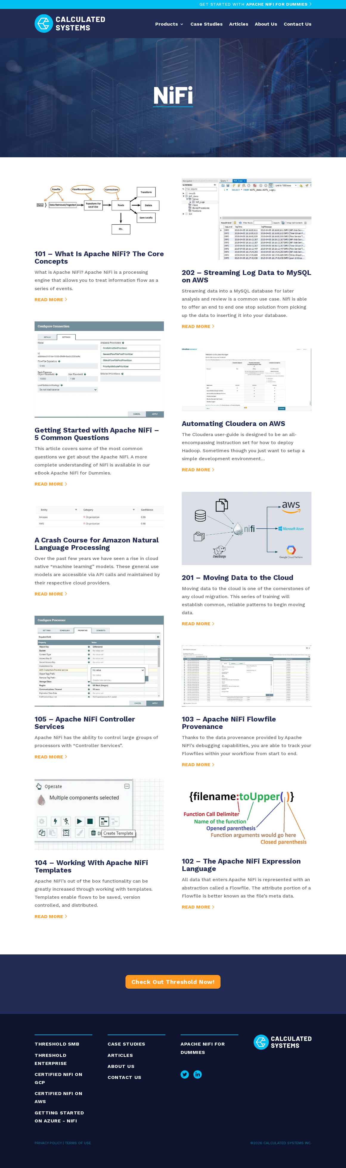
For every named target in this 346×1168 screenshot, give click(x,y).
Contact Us (297, 24)
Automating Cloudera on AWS (233, 423)
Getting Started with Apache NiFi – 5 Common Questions (97, 434)
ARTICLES (120, 1055)
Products (166, 24)
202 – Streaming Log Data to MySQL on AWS (246, 276)
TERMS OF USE (78, 1143)
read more (49, 299)
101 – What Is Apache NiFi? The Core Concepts (99, 257)
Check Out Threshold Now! (173, 981)
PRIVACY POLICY (48, 1143)
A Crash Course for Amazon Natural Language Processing (97, 544)
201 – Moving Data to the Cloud (237, 577)
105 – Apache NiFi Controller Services (85, 723)
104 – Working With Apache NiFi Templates (91, 866)
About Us (266, 24)
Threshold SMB (57, 1044)
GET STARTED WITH (255, 4)
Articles (238, 24)
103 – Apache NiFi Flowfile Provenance (229, 723)
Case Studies (206, 24)
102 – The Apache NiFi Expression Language (241, 865)
